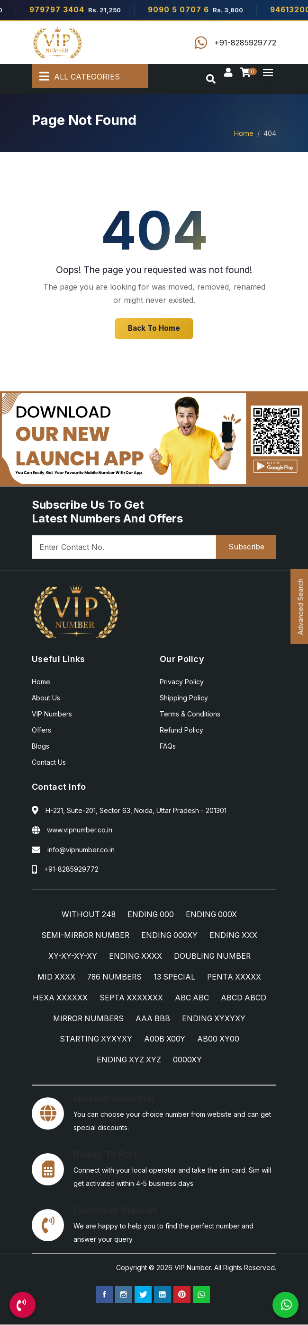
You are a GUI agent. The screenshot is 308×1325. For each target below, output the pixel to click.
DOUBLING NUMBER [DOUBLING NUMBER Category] (212, 956)
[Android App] (154, 437)
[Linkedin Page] (162, 1295)
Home (244, 133)
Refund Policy (181, 730)
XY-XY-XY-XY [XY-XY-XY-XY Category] (71, 956)
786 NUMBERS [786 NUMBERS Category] (114, 977)
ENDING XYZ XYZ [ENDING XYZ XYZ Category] (156, 1060)
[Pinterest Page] (181, 1295)
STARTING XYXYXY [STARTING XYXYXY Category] (161, 1039)
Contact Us (49, 762)
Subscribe (245, 547)
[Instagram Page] (123, 1295)
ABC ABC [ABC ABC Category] (221, 998)
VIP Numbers (52, 714)
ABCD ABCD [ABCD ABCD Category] (84, 1019)
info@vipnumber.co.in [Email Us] (81, 850)
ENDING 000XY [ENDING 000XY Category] (170, 935)
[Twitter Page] (143, 1295)
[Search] (210, 79)
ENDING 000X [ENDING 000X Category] (212, 914)
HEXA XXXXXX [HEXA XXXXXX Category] (88, 998)
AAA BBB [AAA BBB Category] (220, 1019)
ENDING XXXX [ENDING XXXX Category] (135, 956)
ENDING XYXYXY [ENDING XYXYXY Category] (79, 1039)
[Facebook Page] (104, 1295)
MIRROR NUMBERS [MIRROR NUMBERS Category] (154, 1019)
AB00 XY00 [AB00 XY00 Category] (90, 1060)
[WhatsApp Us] (285, 1305)
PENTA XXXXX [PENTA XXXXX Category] (235, 977)
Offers (41, 730)
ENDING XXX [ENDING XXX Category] (235, 935)
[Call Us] (22, 1305)
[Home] (57, 42)
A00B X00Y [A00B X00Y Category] (230, 1039)
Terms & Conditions (190, 714)
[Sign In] (228, 73)
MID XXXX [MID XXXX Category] (55, 977)
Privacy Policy (182, 682)
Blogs (40, 746)
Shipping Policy (184, 698)
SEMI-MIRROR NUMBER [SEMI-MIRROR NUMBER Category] (84, 935)
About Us (46, 698)
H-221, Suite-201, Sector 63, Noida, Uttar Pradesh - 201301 (135, 810)
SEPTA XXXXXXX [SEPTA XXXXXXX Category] (159, 998)
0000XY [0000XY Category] (215, 1060)
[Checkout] (247, 73)
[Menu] (268, 72)
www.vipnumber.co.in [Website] (79, 830)
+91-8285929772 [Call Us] (71, 869)
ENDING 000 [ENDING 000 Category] (150, 914)
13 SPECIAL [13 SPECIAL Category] (175, 977)
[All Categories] (90, 76)
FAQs (168, 746)
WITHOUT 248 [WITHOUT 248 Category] (87, 914)
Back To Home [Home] (154, 328)
